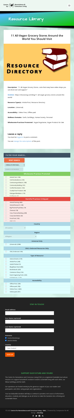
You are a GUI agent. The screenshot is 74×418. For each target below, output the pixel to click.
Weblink (11, 95)
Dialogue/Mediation (17, 193)
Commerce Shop (16, 272)
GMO (12, 221)
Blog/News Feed (16, 267)
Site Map (40, 413)
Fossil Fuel (14, 218)
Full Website (16, 277)
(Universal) (15, 244)
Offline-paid (15, 286)
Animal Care (15, 177)
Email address (10, 310)
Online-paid (15, 292)
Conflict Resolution (17, 188)
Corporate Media (16, 216)
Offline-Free (15, 284)
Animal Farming (16, 202)
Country (8, 345)
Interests (8, 335)
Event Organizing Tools (18, 275)
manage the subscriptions (23, 141)
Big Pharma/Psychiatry (18, 208)
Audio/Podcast (15, 264)
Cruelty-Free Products (18, 190)
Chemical (14, 210)
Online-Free (15, 289)
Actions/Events (16, 259)
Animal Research (16, 205)
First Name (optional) (13, 318)
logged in (20, 137)
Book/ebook (15, 269)
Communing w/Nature (18, 182)
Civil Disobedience (17, 180)
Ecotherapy (14, 196)
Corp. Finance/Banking (18, 213)
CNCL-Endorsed (16, 251)
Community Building (17, 185)
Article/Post (15, 261)
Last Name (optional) (13, 327)
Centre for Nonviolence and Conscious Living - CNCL (28, 410)
